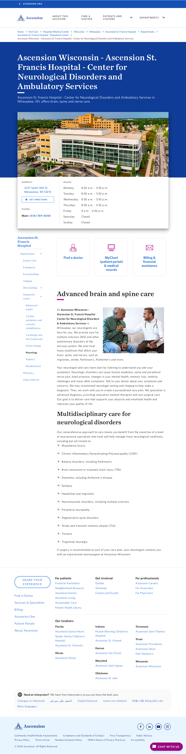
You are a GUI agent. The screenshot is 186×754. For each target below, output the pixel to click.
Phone (26, 209)
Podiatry (30, 359)
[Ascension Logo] (29, 728)
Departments (147, 31)
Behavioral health (31, 307)
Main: (25, 215)
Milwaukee (94, 31)
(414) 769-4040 (40, 215)
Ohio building (30, 287)
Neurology (31, 352)
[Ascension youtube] (158, 726)
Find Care (33, 31)
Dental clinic (30, 260)
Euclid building (31, 274)
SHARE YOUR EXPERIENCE (32, 582)
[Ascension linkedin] (149, 726)
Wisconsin (79, 31)
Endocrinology (33, 345)
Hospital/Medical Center (56, 31)
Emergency (29, 267)
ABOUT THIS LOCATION (60, 18)
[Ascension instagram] (167, 726)
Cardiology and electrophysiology (34, 337)
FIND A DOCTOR (86, 18)
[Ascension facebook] (140, 726)
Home (20, 31)
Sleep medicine (31, 379)
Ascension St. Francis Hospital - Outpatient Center (43, 35)
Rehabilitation (33, 366)
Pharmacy (28, 372)
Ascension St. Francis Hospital (120, 31)
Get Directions (38, 199)
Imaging (27, 281)
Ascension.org (32, 3)
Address (27, 182)
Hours (67, 182)
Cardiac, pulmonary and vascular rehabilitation (34, 322)
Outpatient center (29, 296)
